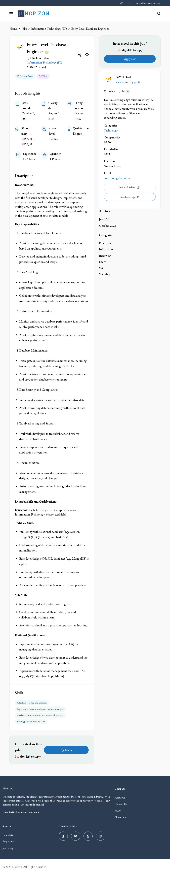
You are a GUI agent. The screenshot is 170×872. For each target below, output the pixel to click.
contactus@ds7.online (117, 178)
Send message (128, 197)
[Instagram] (100, 833)
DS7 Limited (38, 58)
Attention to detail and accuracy (32, 701)
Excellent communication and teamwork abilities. (40, 713)
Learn (102, 262)
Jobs (24, 29)
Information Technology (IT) (49, 29)
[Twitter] (75, 833)
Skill (101, 268)
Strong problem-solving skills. (31, 719)
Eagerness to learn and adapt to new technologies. (40, 707)
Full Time (43, 75)
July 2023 (104, 219)
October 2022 (107, 225)
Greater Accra (25, 75)
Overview (110, 91)
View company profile (129, 82)
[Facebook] (88, 833)
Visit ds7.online (129, 187)
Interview (105, 256)
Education (105, 243)
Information (106, 249)
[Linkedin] (63, 833)
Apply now (66, 747)
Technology (111, 130)
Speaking (104, 274)
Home (13, 29)
